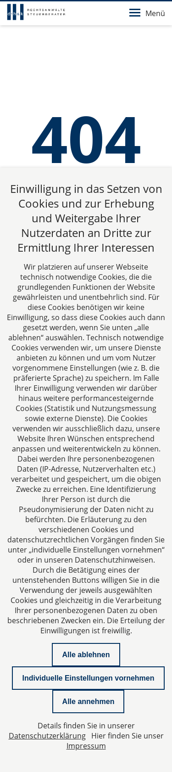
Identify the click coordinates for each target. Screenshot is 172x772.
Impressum (86, 746)
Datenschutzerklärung (47, 736)
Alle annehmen (88, 701)
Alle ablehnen (86, 655)
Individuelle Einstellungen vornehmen (88, 678)
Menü (147, 13)
